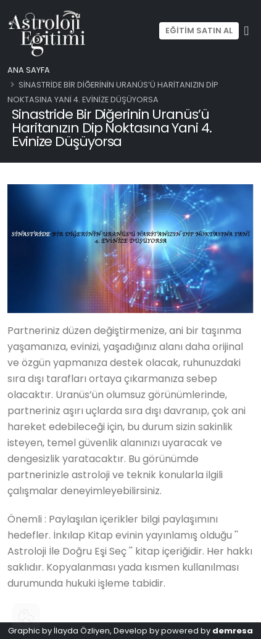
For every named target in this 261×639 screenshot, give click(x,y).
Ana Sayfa (28, 70)
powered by (207, 631)
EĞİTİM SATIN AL (199, 30)
